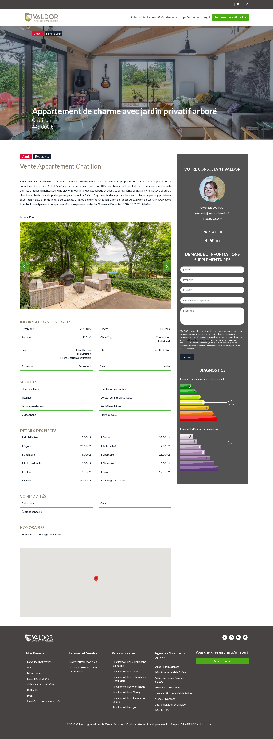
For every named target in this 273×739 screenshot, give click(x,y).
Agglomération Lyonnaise (170, 704)
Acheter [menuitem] (136, 17)
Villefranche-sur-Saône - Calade (169, 679)
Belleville (32, 690)
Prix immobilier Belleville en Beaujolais (129, 678)
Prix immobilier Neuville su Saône (129, 699)
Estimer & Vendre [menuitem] (159, 17)
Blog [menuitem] (204, 17)
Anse (30, 667)
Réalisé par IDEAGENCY (181, 724)
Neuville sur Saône (38, 678)
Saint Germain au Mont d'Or (43, 701)
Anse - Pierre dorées (167, 666)
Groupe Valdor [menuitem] (186, 17)
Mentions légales (124, 724)
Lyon (30, 695)
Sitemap (204, 724)
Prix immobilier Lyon (125, 707)
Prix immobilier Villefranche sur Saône (129, 663)
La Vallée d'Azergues (39, 661)
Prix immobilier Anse (125, 671)
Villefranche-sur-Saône (40, 684)
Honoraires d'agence (150, 724)
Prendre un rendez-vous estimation (84, 669)
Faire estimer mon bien (83, 661)
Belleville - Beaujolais (168, 687)
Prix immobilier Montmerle (129, 686)
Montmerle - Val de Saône (170, 672)
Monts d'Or (162, 710)
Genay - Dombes (165, 698)
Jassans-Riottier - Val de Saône (173, 693)
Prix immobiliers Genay (127, 692)
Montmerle (34, 673)
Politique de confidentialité (198, 340)
